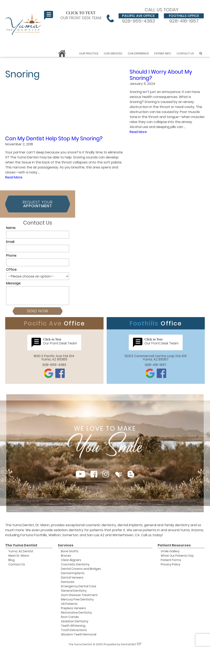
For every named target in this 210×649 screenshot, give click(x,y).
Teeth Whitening (73, 626)
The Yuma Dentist (21, 545)
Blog (11, 560)
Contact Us (185, 53)
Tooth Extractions (74, 630)
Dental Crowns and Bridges (81, 569)
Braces (66, 556)
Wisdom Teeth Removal (78, 634)
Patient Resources (174, 545)
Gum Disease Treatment (79, 595)
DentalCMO (131, 644)
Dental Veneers (72, 577)
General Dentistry (74, 591)
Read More (138, 131)
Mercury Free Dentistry (77, 599)
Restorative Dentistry (76, 612)
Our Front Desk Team (72, 15)
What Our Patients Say (177, 556)
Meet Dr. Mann (18, 556)
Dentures (68, 582)
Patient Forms (171, 560)
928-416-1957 (184, 18)
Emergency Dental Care (78, 586)
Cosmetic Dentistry (75, 564)
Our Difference (138, 53)
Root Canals (70, 617)
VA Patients (69, 604)
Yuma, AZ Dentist (20, 551)
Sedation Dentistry (74, 621)
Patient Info (162, 53)
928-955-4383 (138, 18)
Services (65, 545)
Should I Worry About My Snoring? (161, 75)
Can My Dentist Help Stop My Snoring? (53, 138)
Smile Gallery (170, 551)
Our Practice (88, 53)
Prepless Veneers (73, 608)
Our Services (113, 53)
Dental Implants (73, 573)
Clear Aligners (71, 560)
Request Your (38, 204)
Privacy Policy (170, 564)
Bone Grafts (69, 551)
